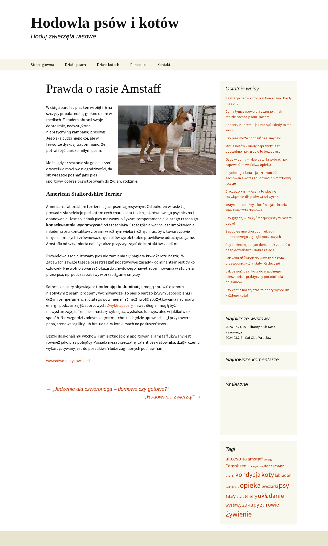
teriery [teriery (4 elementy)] (250, 496)
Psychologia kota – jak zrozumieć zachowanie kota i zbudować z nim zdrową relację (258, 178)
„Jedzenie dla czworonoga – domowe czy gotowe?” (107, 389)
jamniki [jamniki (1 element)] (229, 476)
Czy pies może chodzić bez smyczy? (253, 138)
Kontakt (163, 64)
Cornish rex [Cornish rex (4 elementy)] (235, 466)
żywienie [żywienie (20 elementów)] (238, 514)
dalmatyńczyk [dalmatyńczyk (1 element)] (255, 466)
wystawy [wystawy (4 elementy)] (233, 505)
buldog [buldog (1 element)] (268, 459)
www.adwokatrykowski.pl (68, 360)
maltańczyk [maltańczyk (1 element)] (232, 487)
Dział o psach (75, 64)
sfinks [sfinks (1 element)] (240, 497)
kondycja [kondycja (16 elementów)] (248, 474)
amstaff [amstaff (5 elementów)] (255, 459)
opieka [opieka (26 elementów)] (250, 485)
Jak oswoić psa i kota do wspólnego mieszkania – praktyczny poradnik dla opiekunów (254, 276)
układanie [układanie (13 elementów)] (271, 496)
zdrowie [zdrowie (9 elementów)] (269, 504)
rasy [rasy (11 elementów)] (230, 495)
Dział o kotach (108, 64)
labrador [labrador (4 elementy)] (283, 475)
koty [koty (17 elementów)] (267, 474)
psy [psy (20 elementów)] (284, 485)
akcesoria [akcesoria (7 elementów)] (236, 458)
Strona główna (42, 64)
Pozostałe (138, 64)
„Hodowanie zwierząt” (173, 397)
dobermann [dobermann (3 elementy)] (274, 466)
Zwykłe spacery (120, 305)
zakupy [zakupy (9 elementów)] (250, 504)
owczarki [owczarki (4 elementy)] (270, 486)
